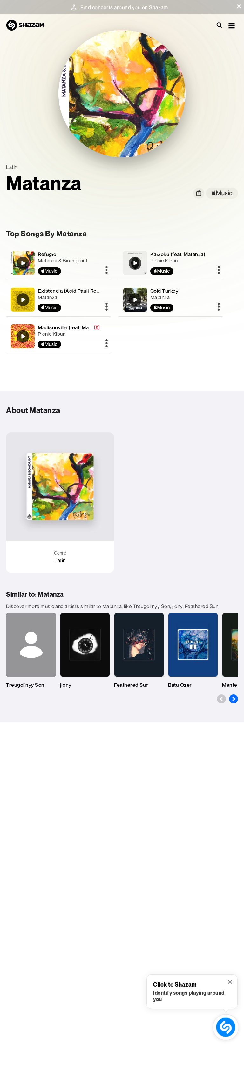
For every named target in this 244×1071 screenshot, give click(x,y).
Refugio (47, 254)
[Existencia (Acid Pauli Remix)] (58, 299)
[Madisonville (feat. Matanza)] (58, 336)
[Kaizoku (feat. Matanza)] (171, 263)
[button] (239, 6)
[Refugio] (58, 263)
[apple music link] (222, 193)
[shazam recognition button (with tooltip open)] (226, 1027)
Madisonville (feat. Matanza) (70, 327)
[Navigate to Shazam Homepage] (28, 25)
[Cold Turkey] (171, 299)
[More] (107, 270)
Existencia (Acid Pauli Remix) (72, 291)
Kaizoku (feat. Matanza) (178, 254)
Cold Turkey (164, 291)
